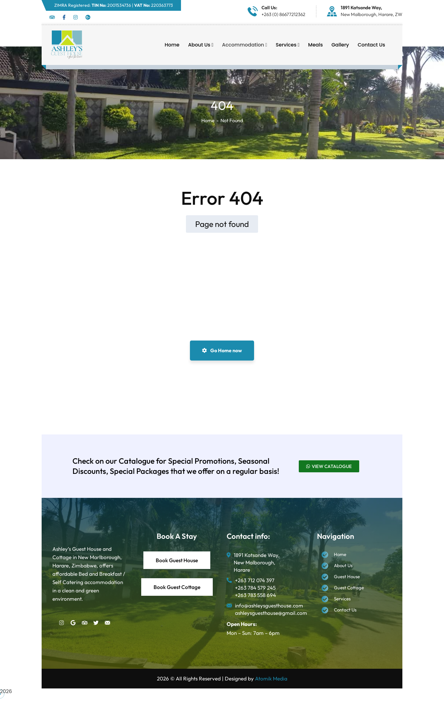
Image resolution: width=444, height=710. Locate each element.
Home (208, 120)
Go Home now (222, 350)
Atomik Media (271, 678)
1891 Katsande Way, (361, 7)
